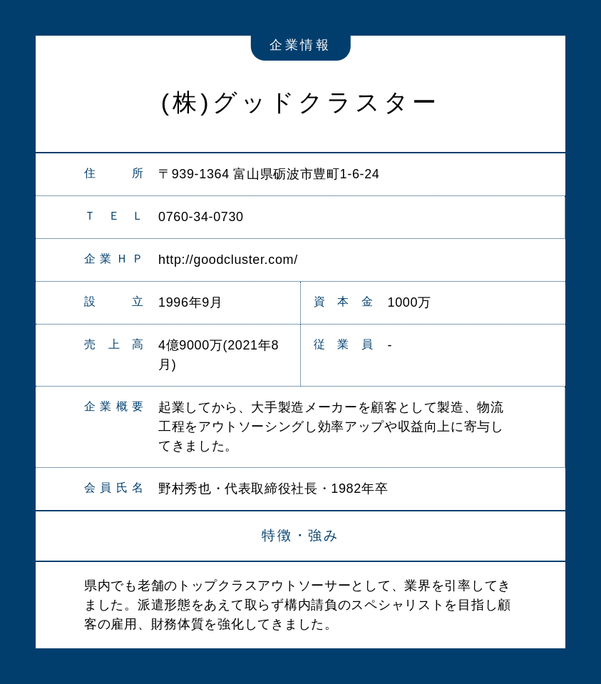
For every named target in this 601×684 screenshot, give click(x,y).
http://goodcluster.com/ (228, 259)
